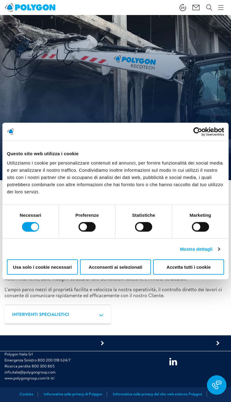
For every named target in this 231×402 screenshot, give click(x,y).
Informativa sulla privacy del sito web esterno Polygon (157, 394)
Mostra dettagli (196, 248)
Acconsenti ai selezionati (115, 267)
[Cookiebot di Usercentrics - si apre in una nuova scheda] (197, 131)
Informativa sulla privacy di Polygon (73, 394)
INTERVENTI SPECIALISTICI (40, 314)
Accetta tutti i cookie (189, 267)
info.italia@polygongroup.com (30, 372)
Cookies (26, 394)
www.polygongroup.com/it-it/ (30, 378)
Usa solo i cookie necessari (42, 267)
